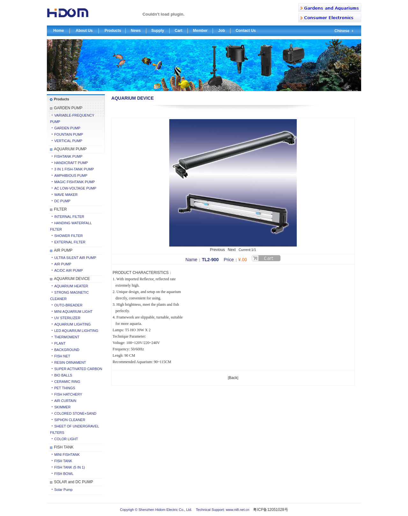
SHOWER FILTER (68, 236)
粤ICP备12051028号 (270, 509)
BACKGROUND (66, 350)
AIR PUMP (63, 250)
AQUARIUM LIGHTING (72, 324)
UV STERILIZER (67, 318)
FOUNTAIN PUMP (68, 134)
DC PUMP (62, 201)
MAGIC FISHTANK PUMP (74, 182)
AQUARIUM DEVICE (72, 278)
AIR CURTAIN (65, 401)
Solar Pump (63, 489)
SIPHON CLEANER (69, 420)
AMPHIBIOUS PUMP (70, 175)
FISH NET (62, 356)
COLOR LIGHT (66, 439)
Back (233, 378)
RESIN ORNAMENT (70, 362)
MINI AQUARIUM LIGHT (73, 311)
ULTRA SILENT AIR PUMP (75, 258)
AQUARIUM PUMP (70, 149)
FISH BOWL (64, 474)
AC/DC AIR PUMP (68, 270)
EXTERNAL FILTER (69, 242)
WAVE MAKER (65, 195)
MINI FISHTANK (67, 454)
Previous (217, 249)
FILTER (60, 209)
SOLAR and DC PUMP (73, 482)
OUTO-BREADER (68, 305)
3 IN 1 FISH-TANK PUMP (74, 169)
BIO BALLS (63, 375)
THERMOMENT (66, 337)
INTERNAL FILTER (69, 217)
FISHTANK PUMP (68, 156)
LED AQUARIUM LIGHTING (76, 331)
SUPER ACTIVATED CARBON (78, 369)
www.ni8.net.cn (237, 510)
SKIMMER (62, 407)
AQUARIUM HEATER (71, 286)
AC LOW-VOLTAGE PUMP (75, 188)
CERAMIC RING (67, 381)
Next (232, 249)
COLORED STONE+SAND (75, 413)
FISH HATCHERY (68, 394)
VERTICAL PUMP (68, 141)
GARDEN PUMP (68, 108)
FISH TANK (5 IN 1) (69, 467)
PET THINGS (64, 388)
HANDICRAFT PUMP (71, 163)
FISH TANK (64, 447)
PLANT (59, 343)
